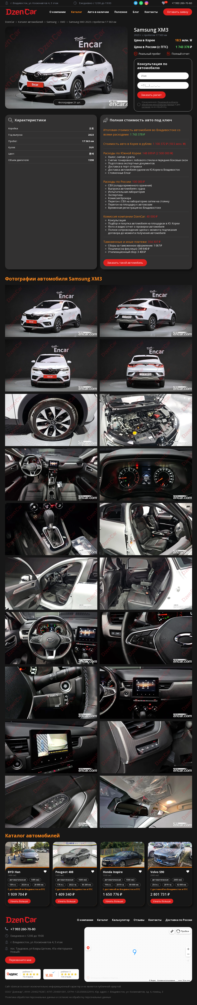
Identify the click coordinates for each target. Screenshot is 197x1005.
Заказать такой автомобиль (125, 262)
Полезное (120, 12)
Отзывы (139, 920)
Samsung (52, 21)
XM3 (63, 21)
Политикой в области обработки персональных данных (160, 103)
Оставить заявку (177, 12)
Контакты (151, 12)
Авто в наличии (98, 12)
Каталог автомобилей (31, 21)
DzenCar (10, 21)
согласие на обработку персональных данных (84, 997)
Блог (136, 12)
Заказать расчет (151, 95)
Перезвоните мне (20, 960)
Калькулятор (121, 920)
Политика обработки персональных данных (30, 997)
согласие (146, 107)
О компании (57, 12)
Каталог (76, 12)
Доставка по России (178, 920)
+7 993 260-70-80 (182, 3)
